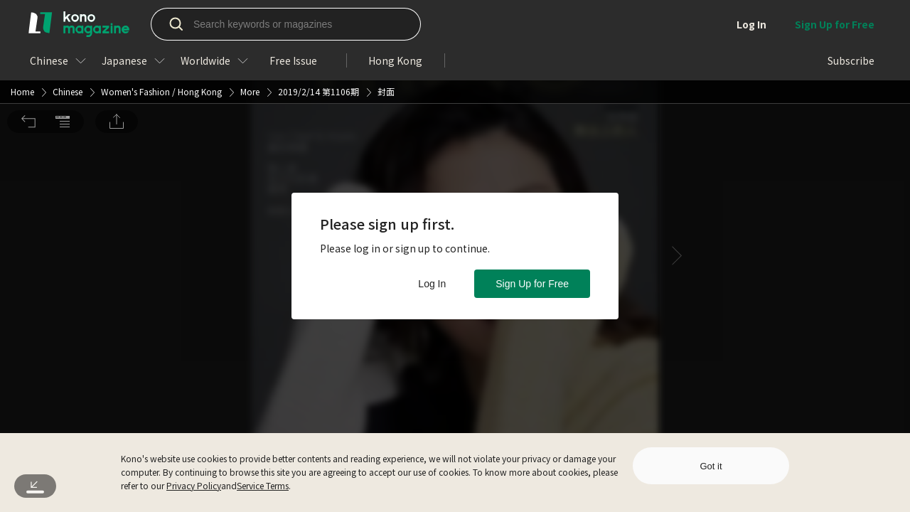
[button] (28, 20)
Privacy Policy (193, 485)
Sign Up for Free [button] (532, 283)
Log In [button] (432, 283)
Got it (711, 466)
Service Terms (263, 485)
